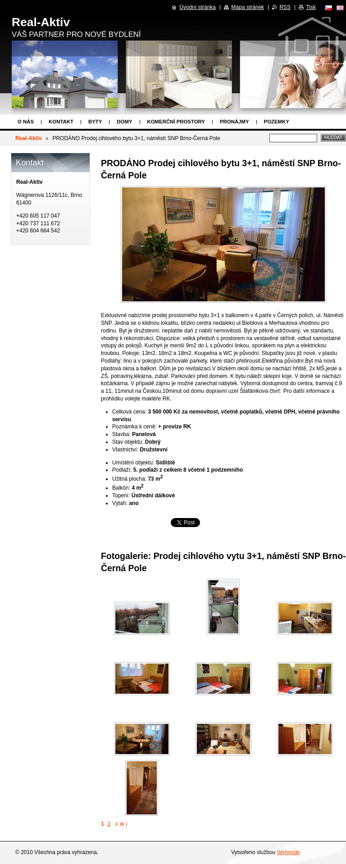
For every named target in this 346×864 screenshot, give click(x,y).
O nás (26, 121)
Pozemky (276, 121)
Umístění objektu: (133, 462)
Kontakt (61, 121)
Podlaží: (122, 470)
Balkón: (121, 488)
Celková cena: (129, 412)
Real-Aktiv (28, 138)
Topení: (121, 495)
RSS (285, 7)
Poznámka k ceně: (134, 426)
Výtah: (119, 503)
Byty (95, 121)
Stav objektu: (127, 442)
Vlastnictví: (125, 449)
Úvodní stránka (197, 7)
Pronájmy (234, 121)
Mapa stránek (247, 7)
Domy (124, 121)
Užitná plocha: (129, 479)
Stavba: (121, 434)
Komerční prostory (176, 121)
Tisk (311, 7)
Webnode (288, 852)
